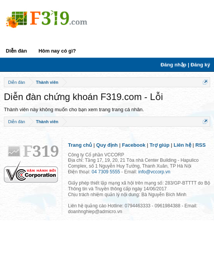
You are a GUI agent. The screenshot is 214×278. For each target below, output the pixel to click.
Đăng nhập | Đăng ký (185, 65)
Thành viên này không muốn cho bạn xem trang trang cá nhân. (74, 109)
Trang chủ (80, 145)
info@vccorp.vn (154, 172)
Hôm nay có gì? (57, 51)
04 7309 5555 (106, 172)
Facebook (134, 145)
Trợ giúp (159, 145)
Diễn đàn (16, 51)
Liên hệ (182, 145)
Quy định (107, 145)
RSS (200, 145)
